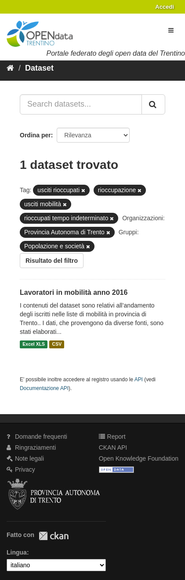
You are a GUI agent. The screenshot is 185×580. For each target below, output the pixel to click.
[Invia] (153, 104)
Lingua (17, 552)
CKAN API (113, 447)
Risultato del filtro (51, 260)
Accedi (164, 7)
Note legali (25, 458)
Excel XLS (33, 344)
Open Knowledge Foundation (138, 458)
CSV (57, 344)
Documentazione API (44, 388)
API (138, 379)
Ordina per (35, 135)
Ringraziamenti (31, 447)
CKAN (54, 536)
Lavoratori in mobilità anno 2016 (73, 292)
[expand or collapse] (170, 30)
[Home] (10, 68)
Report (112, 436)
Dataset (39, 68)
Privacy (21, 469)
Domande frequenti (37, 436)
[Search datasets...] (81, 104)
